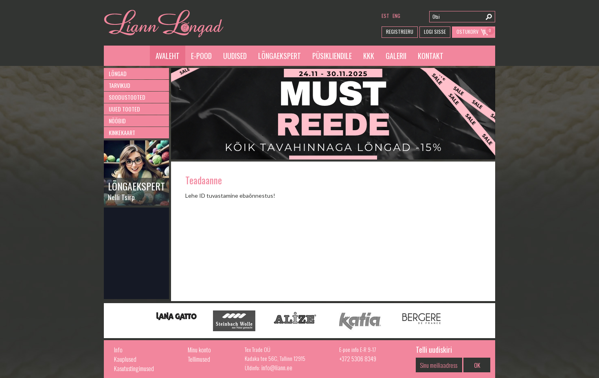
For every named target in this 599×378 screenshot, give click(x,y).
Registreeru (399, 31)
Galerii (396, 55)
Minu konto (199, 349)
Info (118, 349)
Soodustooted (127, 97)
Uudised (235, 55)
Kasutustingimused (134, 368)
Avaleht (168, 55)
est (385, 15)
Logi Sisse (435, 31)
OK (477, 365)
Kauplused (125, 358)
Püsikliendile (332, 55)
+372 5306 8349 (357, 358)
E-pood (201, 55)
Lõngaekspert (279, 55)
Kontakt (430, 55)
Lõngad (118, 73)
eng (396, 15)
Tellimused (199, 358)
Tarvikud (119, 85)
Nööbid (117, 120)
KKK (368, 55)
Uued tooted (124, 109)
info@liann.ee (276, 367)
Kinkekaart (122, 132)
